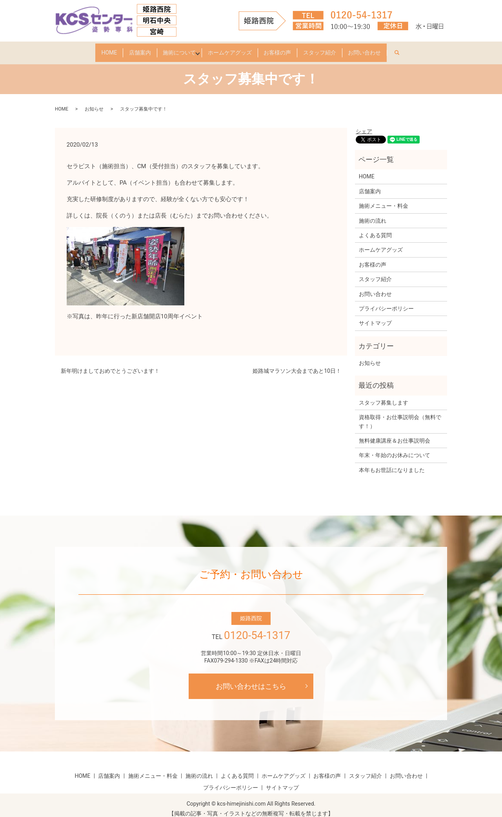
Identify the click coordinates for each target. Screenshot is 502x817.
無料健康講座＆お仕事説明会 (394, 433)
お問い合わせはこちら (251, 679)
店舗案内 (124, 49)
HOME (86, 49)
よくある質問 (375, 228)
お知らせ (94, 102)
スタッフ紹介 (334, 49)
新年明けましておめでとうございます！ (110, 364)
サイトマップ (375, 316)
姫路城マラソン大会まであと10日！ (297, 364)
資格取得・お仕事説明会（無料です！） (400, 414)
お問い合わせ (387, 49)
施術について (171, 49)
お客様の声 (285, 49)
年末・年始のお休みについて (394, 448)
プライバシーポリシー (386, 301)
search (429, 47)
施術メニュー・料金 (383, 199)
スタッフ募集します (383, 395)
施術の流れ (372, 214)
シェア (364, 124)
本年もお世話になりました (392, 463)
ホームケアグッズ (230, 49)
